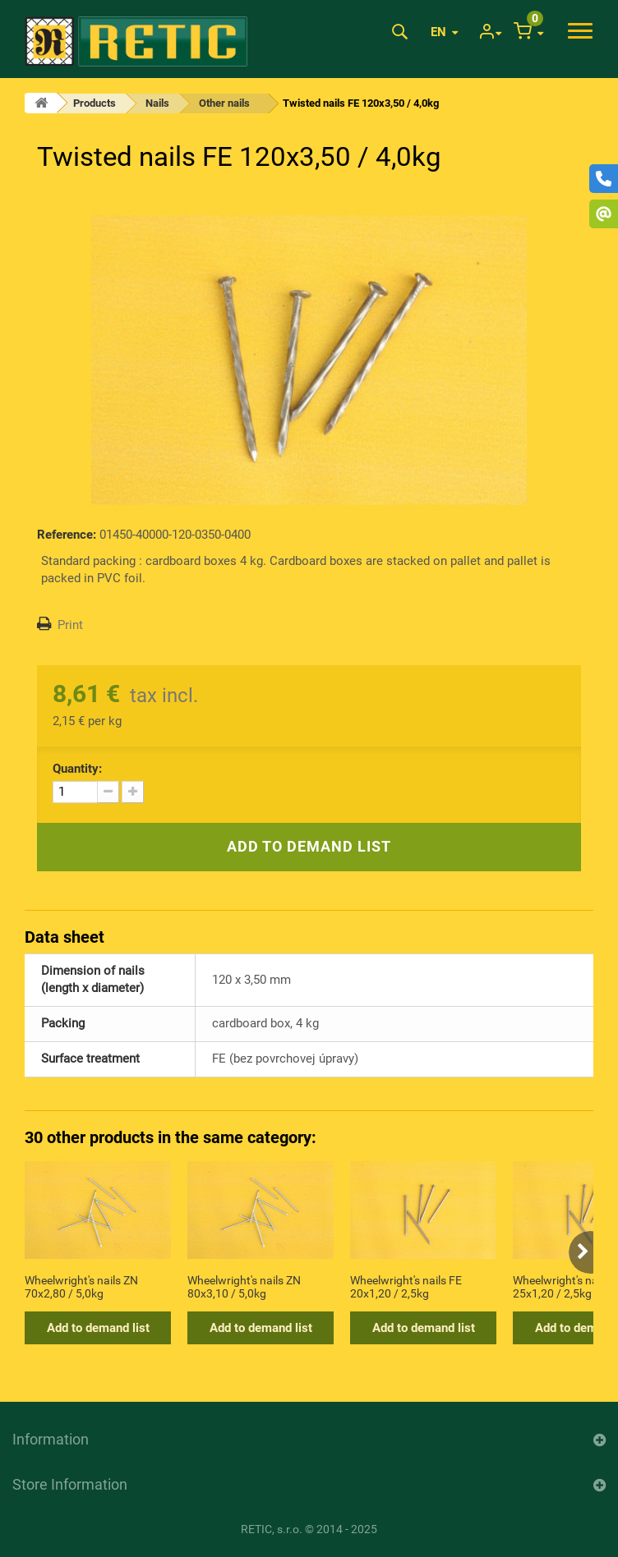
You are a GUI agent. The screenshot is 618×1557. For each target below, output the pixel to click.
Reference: (66, 534)
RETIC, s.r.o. (271, 1529)
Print (70, 625)
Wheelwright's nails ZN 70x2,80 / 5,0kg (81, 1287)
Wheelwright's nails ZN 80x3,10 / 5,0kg (244, 1287)
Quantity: (77, 768)
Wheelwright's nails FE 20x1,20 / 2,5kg (406, 1287)
